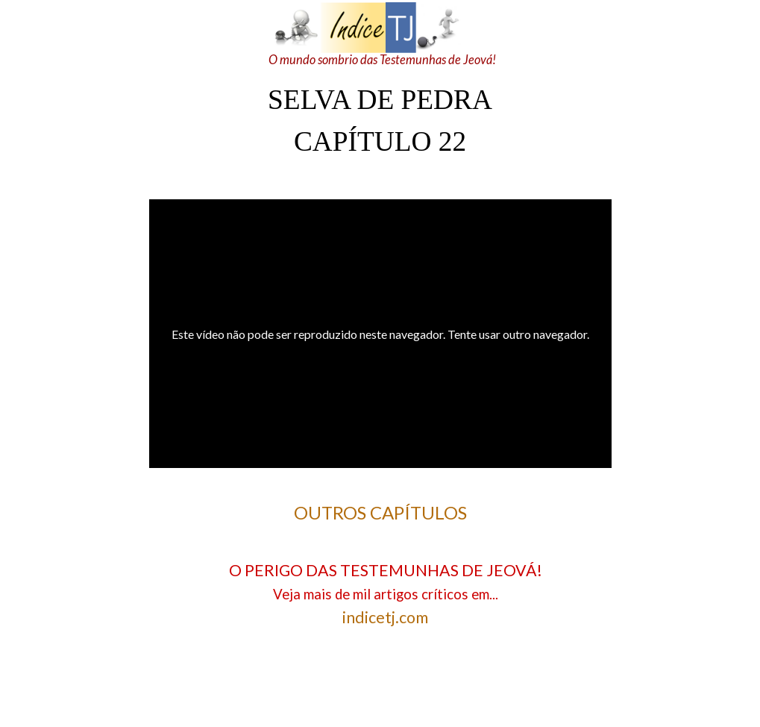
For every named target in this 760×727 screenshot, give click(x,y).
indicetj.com (385, 617)
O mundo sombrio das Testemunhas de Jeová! (382, 59)
